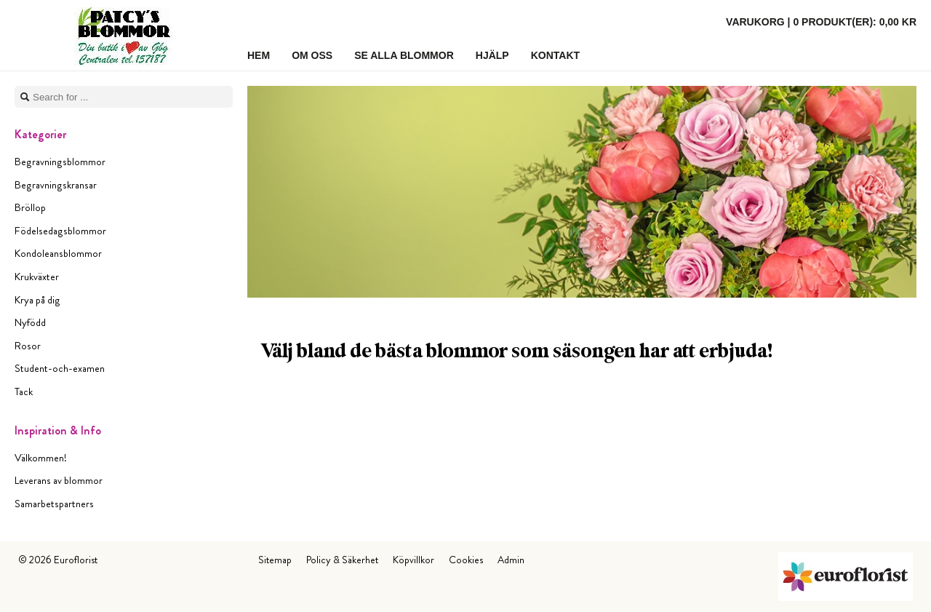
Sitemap (275, 559)
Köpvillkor (413, 559)
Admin (511, 559)
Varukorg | (821, 22)
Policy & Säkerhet (342, 559)
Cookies (466, 559)
